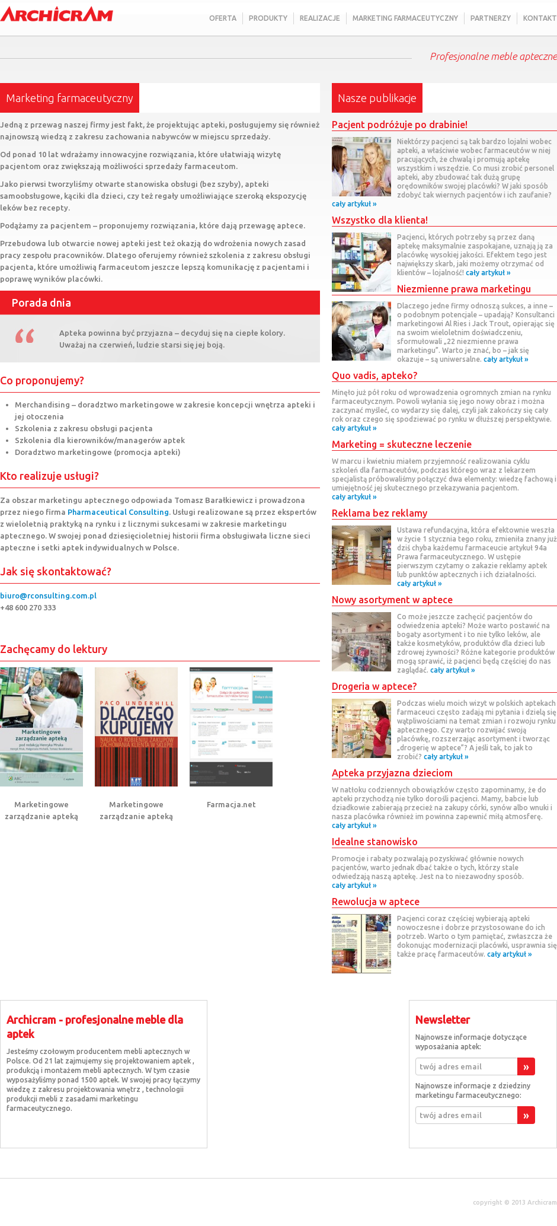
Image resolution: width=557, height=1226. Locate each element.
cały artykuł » (354, 204)
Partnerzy (490, 18)
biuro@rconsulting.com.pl (48, 595)
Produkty (268, 18)
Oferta (222, 18)
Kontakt (540, 18)
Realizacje (320, 18)
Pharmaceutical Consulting (118, 512)
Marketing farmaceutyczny (405, 18)
